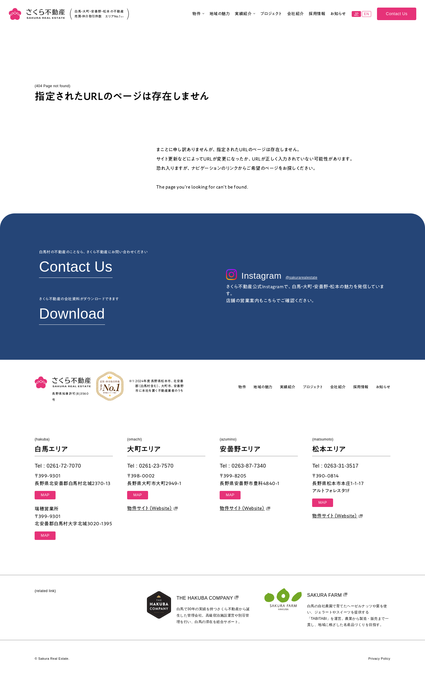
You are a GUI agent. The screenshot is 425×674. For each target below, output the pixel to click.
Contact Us (397, 15)
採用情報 (317, 15)
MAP (45, 495)
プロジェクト (271, 15)
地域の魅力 (219, 15)
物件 (198, 15)
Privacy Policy (379, 658)
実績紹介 (245, 15)
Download (72, 314)
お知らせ (338, 15)
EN (366, 16)
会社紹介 (295, 15)
